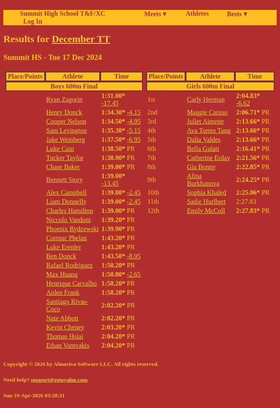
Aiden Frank (63, 292)
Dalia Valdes (203, 139)
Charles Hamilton (69, 210)
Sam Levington (66, 130)
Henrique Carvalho (71, 283)
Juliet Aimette (205, 121)
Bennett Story (64, 179)
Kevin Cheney (65, 327)
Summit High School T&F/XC (62, 13)
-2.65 (133, 274)
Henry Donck (64, 112)
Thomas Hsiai (64, 336)
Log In (31, 21)
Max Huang (62, 274)
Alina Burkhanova (203, 179)
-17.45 (109, 103)
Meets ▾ (155, 13)
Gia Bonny (201, 166)
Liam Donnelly (66, 201)
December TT (81, 38)
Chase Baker (63, 166)
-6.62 (243, 103)
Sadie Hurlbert (206, 201)
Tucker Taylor (65, 157)
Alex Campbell (66, 192)
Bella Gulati (203, 148)
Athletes (197, 13)
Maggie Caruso (207, 112)
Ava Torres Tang (208, 130)
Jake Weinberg (65, 139)
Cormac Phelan (66, 237)
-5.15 (133, 130)
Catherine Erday (208, 157)
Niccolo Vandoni (68, 219)
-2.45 (133, 192)
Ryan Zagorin (64, 99)
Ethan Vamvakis (67, 345)
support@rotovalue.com (59, 380)
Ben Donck (61, 256)
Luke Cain (60, 148)
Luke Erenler (63, 247)
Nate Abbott (62, 318)
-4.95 (133, 121)
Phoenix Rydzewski (72, 228)
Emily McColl (206, 210)
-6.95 (133, 139)
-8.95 (133, 256)
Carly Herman (205, 99)
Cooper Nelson (66, 121)
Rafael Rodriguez (69, 265)
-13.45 (109, 183)
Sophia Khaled (206, 192)
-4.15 (133, 112)
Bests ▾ (237, 13)
